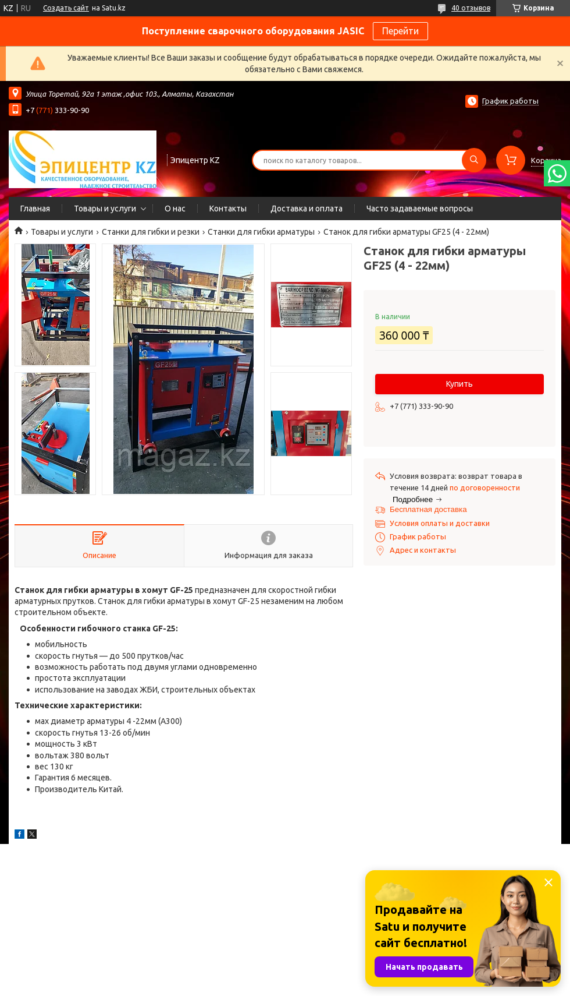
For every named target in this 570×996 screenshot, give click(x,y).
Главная (35, 208)
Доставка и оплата (306, 208)
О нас (175, 208)
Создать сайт (66, 8)
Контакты (228, 208)
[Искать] (474, 160)
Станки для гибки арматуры (261, 231)
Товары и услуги (105, 208)
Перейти (400, 31)
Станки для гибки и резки (151, 231)
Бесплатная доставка (428, 509)
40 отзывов (470, 8)
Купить (459, 383)
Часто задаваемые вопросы (419, 208)
